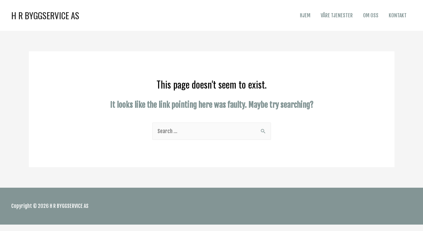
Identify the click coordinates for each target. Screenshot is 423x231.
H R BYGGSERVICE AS (45, 15)
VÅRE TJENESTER (337, 15)
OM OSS (370, 15)
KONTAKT (398, 15)
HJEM (305, 15)
